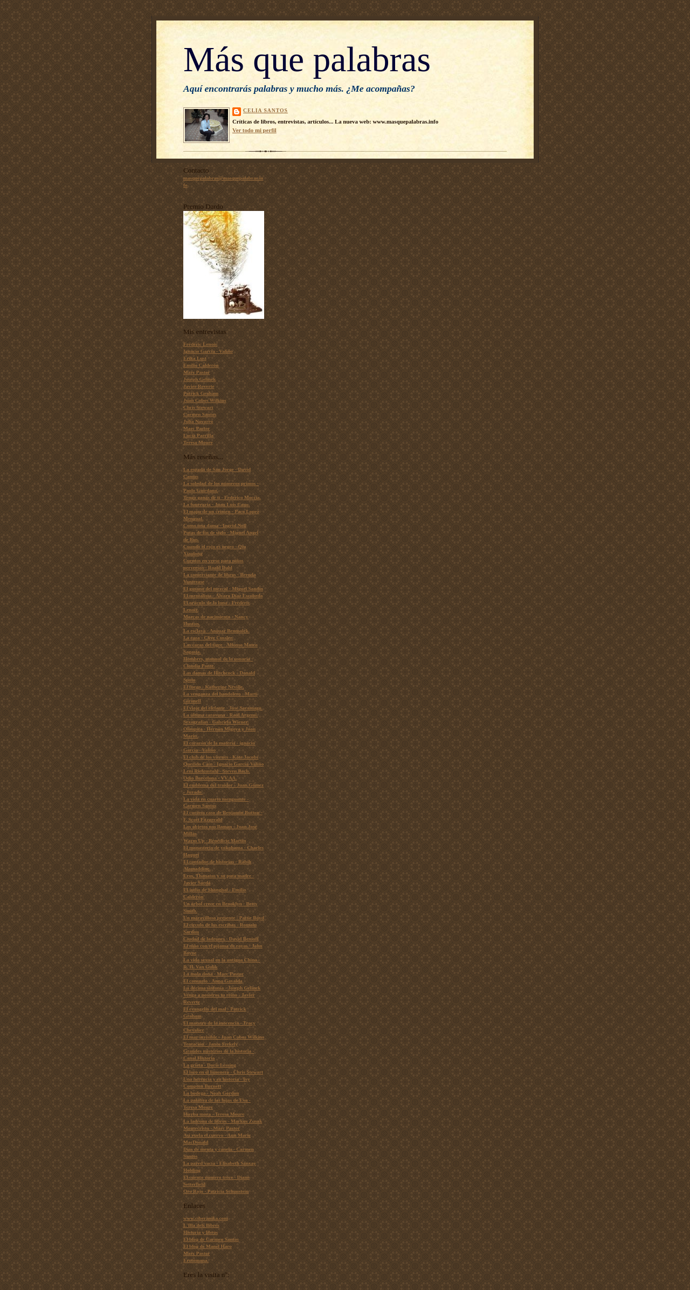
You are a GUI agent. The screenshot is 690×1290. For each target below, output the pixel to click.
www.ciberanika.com (205, 1218)
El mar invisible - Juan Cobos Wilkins (223, 1037)
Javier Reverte (199, 386)
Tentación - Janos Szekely (210, 1044)
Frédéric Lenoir (200, 344)
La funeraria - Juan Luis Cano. (216, 504)
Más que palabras (307, 59)
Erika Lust (194, 358)
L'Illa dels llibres (201, 1225)
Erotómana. (196, 1260)
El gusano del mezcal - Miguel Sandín (223, 588)
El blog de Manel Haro (207, 1246)
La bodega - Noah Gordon (211, 1093)
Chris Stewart (198, 407)
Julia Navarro (198, 421)
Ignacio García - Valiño (208, 351)
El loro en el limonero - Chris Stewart (223, 1072)
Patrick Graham (200, 393)
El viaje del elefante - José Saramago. (223, 708)
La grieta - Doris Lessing (209, 1065)
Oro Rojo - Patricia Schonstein (216, 1191)
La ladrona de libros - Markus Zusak (222, 1121)
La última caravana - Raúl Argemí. (220, 715)
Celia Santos (265, 110)
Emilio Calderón (201, 365)
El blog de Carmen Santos (211, 1239)
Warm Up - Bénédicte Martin (214, 840)
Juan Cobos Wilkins (204, 400)
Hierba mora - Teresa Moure (213, 1114)
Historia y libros (200, 1232)
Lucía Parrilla (198, 435)
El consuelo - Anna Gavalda (213, 981)
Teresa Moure (198, 442)
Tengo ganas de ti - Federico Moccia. (222, 497)
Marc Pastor (196, 372)
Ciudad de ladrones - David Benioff (221, 938)
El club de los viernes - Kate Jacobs (220, 757)
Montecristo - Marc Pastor (211, 1128)
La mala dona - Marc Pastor (213, 974)
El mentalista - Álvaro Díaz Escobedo (223, 595)
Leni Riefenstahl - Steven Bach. (216, 771)
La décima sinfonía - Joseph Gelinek (221, 988)
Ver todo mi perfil (254, 130)
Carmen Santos (199, 414)
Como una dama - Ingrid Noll (214, 525)
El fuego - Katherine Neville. (213, 687)
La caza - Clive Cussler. (208, 637)
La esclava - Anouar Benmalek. (216, 630)
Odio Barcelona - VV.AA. (210, 778)
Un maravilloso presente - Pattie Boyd (223, 917)
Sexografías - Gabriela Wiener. (216, 722)
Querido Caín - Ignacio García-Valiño (223, 764)
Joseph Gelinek (199, 379)
